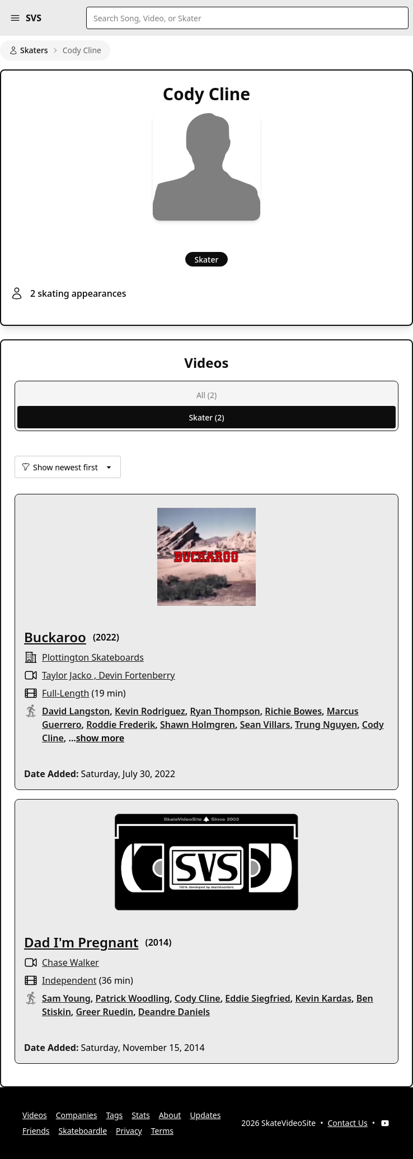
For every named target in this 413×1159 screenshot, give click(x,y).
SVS (33, 18)
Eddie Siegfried (257, 998)
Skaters (28, 50)
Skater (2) (206, 417)
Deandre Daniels (174, 1012)
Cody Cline (197, 998)
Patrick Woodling (132, 998)
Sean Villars (265, 724)
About (170, 1115)
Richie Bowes (293, 711)
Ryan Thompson (225, 711)
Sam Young (66, 998)
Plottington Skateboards (93, 657)
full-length (65, 693)
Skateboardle (83, 1130)
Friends (36, 1130)
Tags (114, 1115)
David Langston (76, 711)
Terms (162, 1130)
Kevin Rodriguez (150, 711)
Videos (34, 1115)
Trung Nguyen (326, 724)
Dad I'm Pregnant (81, 942)
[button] (15, 18)
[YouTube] (385, 1123)
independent (69, 980)
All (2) (206, 395)
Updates (205, 1115)
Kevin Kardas (323, 998)
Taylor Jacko (67, 675)
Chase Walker (70, 962)
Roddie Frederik (120, 724)
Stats (140, 1115)
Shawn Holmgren (197, 724)
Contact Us (348, 1123)
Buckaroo (55, 637)
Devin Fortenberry (136, 675)
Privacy (129, 1130)
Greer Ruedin (104, 1012)
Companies (76, 1115)
